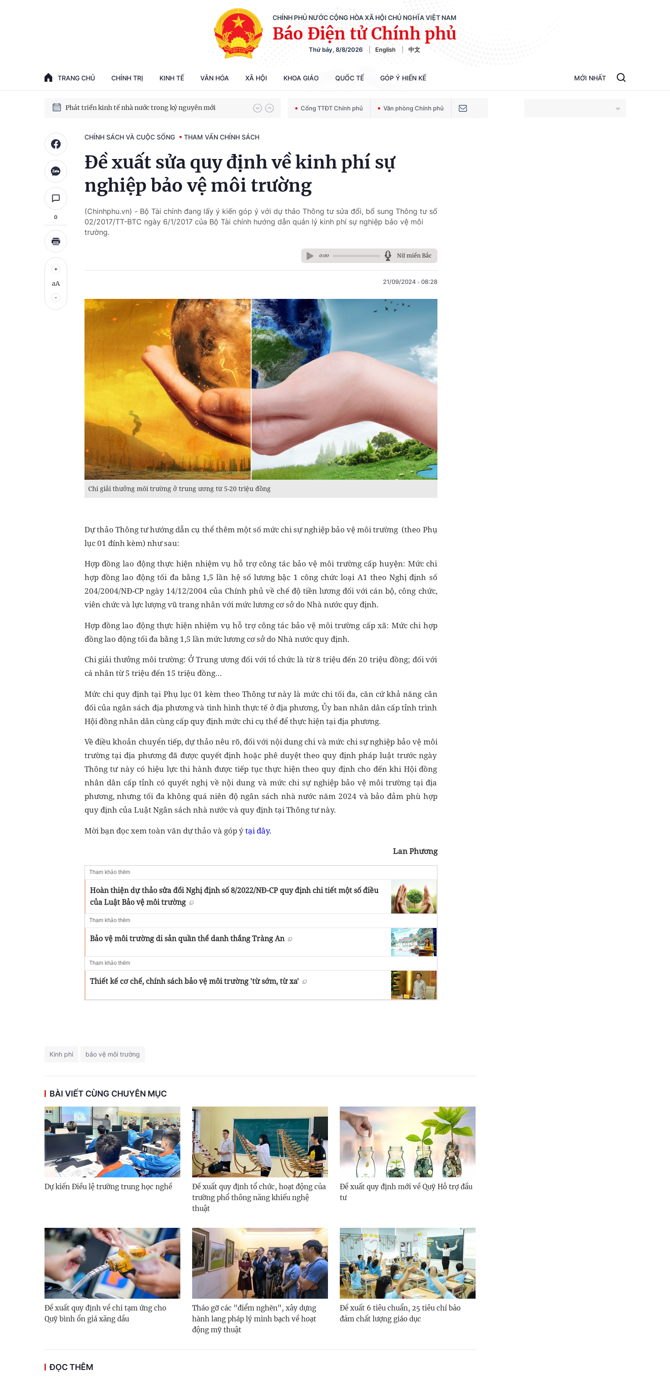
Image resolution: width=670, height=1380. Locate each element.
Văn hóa (214, 78)
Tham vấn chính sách (221, 137)
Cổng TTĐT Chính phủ (329, 108)
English (385, 49)
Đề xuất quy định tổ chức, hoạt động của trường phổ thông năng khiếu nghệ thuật (259, 1197)
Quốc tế (349, 78)
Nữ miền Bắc (414, 255)
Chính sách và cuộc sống (129, 137)
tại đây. (258, 830)
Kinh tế (171, 78)
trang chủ (70, 77)
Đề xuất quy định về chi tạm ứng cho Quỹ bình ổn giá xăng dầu (105, 1313)
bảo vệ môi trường (112, 1054)
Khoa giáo (301, 78)
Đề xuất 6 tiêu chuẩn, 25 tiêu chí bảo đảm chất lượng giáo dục (400, 1313)
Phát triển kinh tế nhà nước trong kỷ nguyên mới (140, 108)
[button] (257, 108)
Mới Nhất (590, 78)
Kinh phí (61, 1054)
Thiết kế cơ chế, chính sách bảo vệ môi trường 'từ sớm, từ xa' (198, 981)
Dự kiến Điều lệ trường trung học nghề (108, 1186)
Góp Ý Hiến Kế (403, 78)
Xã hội (256, 78)
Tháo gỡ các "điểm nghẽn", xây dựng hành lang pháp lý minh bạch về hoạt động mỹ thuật (254, 1319)
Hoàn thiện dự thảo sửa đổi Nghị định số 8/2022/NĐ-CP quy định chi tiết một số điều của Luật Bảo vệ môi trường (234, 896)
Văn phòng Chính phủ (411, 108)
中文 (414, 49)
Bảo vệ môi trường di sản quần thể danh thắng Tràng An (191, 938)
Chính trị (127, 78)
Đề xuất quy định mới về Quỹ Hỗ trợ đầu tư (406, 1192)
